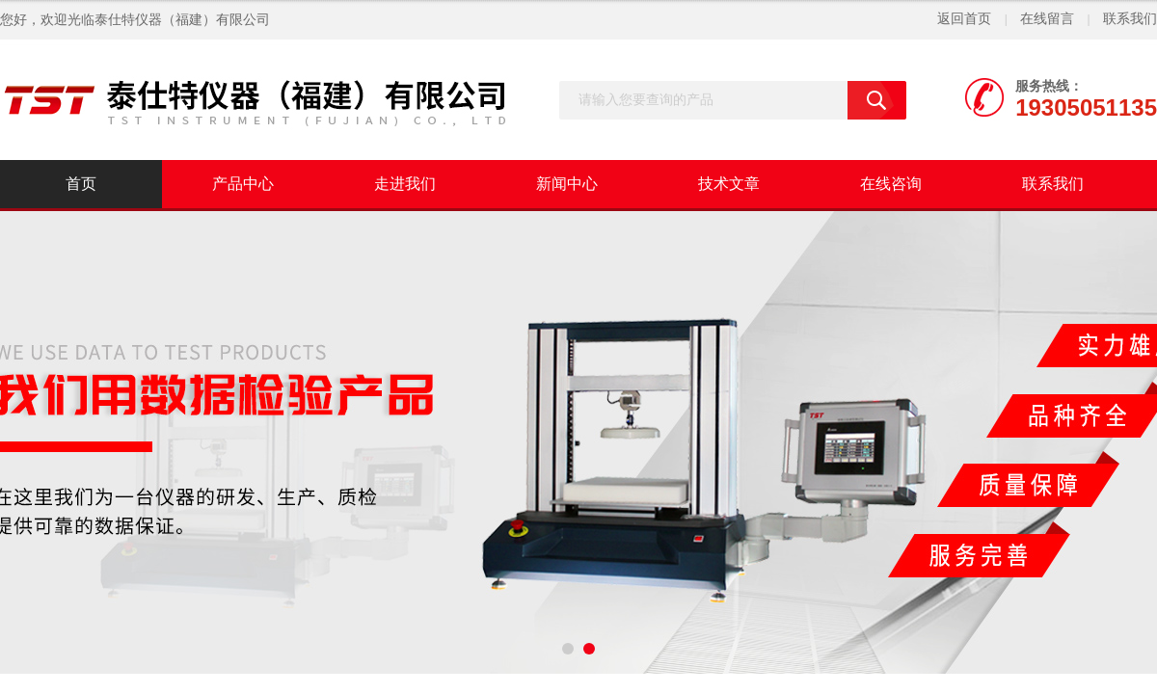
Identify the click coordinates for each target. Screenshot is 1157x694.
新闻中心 (567, 183)
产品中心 (243, 183)
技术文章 (729, 183)
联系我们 (1130, 19)
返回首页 (964, 19)
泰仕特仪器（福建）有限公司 (182, 20)
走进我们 (405, 183)
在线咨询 (891, 183)
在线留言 (1047, 19)
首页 (81, 183)
